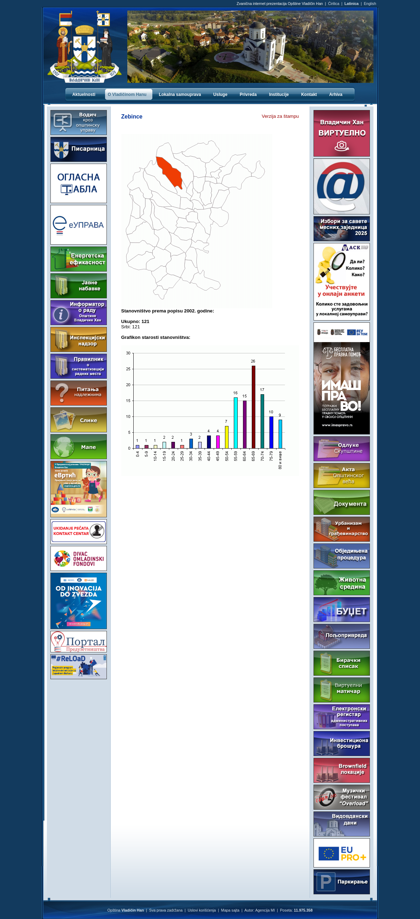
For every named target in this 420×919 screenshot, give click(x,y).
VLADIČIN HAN (79, 709)
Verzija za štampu (280, 116)
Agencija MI (265, 910)
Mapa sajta (230, 910)
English (370, 3)
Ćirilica (333, 3)
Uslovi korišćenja (202, 910)
